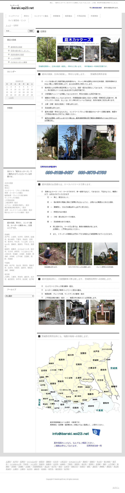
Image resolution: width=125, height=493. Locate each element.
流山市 (47, 467)
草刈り (26, 16)
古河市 (55, 464)
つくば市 (33, 464)
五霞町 (98, 464)
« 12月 (11, 98)
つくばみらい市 (15, 464)
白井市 (66, 467)
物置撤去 (68, 16)
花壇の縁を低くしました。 (20, 51)
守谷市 (25, 464)
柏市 (60, 467)
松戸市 (54, 467)
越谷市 (36, 469)
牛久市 (99, 462)
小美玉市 (63, 462)
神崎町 (102, 467)
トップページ (13, 16)
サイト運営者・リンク (17, 20)
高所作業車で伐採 (17, 55)
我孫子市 (74, 467)
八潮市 (15, 469)
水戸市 (15, 462)
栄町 (88, 467)
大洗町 (27, 467)
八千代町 (111, 464)
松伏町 (43, 469)
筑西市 (77, 464)
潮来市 (85, 462)
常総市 (41, 464)
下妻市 (69, 464)
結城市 (62, 464)
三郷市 (22, 469)
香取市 (109, 467)
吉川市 (29, 469)
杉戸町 (66, 469)
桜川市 (84, 464)
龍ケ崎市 (107, 462)
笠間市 (91, 464)
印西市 (82, 467)
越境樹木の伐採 (16, 47)
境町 (104, 464)
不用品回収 (81, 16)
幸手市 (50, 469)
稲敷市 (92, 462)
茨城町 (20, 467)
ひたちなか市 (32, 462)
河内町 (13, 467)
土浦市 (8, 462)
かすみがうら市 (75, 462)
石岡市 (22, 462)
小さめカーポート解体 (19, 62)
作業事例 (94, 16)
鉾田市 (41, 462)
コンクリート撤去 (41, 16)
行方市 (55, 462)
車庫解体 (56, 16)
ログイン (116, 488)
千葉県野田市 (37, 467)
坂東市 (48, 464)
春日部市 (58, 469)
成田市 (95, 467)
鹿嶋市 (48, 462)
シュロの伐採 (16, 58)
